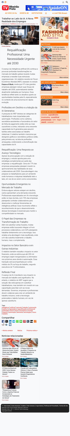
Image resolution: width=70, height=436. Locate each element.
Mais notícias (64, 77)
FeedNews (13, 24)
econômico (23, 311)
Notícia (20, 327)
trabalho (25, 307)
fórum (17, 311)
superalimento (53, 115)
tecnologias (27, 312)
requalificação (22, 309)
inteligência (5, 307)
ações (54, 120)
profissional (31, 309)
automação (32, 307)
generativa (13, 309)
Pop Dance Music (58, 85)
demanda (20, 312)
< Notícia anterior (7, 327)
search (43, 122)
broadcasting (45, 117)
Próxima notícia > (32, 327)
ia (8, 309)
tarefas (4, 309)
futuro (12, 311)
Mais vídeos (64, 92)
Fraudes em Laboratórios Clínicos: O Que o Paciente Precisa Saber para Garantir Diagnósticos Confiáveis (29, 369)
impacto (5, 312)
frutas (64, 120)
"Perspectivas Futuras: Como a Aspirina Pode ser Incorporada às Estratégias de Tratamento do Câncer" (10, 390)
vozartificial (55, 117)
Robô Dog (55, 100)
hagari (59, 120)
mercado (19, 307)
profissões (5, 311)
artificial (12, 307)
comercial (50, 122)
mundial (30, 311)
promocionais (46, 120)
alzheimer (44, 115)
